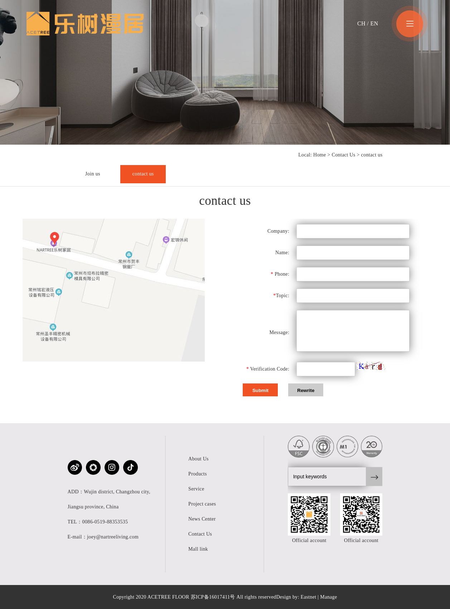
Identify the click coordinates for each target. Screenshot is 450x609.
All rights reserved (256, 597)
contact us (143, 174)
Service (196, 489)
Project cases (202, 504)
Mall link (198, 549)
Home (319, 155)
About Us (198, 458)
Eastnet (308, 597)
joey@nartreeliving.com (113, 537)
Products (197, 474)
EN (374, 23)
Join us (92, 174)
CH (361, 23)
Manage (328, 597)
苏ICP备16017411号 (213, 597)
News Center (202, 519)
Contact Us (343, 155)
